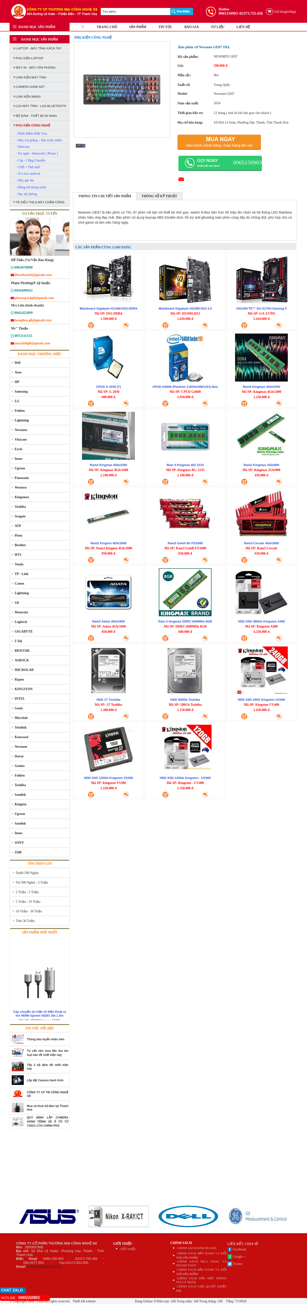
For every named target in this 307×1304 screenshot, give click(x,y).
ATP (18, 526)
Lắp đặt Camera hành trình (45, 1080)
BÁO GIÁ (191, 27)
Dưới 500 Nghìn (27, 873)
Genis (19, 708)
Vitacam (21, 439)
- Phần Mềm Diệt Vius (31, 133)
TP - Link (22, 574)
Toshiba (20, 506)
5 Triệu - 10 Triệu (28, 901)
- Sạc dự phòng (26, 194)
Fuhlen (20, 411)
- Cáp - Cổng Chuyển (30, 160)
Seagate (20, 516)
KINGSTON (24, 689)
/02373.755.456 (251, 13)
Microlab (21, 718)
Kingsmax (22, 497)
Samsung (21, 391)
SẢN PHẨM (137, 27)
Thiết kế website (84, 1301)
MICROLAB (24, 670)
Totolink (21, 727)
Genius (20, 766)
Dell (17, 363)
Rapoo (19, 679)
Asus (18, 372)
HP (17, 382)
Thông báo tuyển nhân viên (45, 1039)
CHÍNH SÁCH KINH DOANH (197, 1248)
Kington (20, 804)
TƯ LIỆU (217, 27)
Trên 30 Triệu (25, 921)
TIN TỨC (165, 27)
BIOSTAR (22, 650)
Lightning (22, 420)
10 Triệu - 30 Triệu (29, 911)
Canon (19, 583)
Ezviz (19, 449)
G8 (17, 602)
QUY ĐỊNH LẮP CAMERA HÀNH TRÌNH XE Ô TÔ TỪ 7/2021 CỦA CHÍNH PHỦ (47, 1121)
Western (21, 487)
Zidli (18, 852)
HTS (18, 554)
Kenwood (21, 737)
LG (17, 401)
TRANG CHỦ (107, 27)
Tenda (19, 564)
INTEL (20, 698)
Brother (20, 545)
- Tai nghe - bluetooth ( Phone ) (37, 153)
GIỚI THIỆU (122, 1243)
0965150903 (228, 13)
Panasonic (22, 478)
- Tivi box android (28, 173)
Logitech (21, 622)
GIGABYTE (24, 631)
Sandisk (20, 794)
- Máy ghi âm (25, 180)
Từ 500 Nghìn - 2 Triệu (32, 882)
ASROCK (22, 660)
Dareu (19, 756)
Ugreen (20, 468)
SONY (19, 842)
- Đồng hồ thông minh (31, 187)
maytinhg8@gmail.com (44, 1266)
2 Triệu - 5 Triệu (27, 892)
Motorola (21, 612)
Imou (18, 459)
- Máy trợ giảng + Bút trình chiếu (39, 140)
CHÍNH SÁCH (181, 1243)
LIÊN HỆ (243, 27)
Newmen (21, 430)
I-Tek (18, 641)
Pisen (18, 535)
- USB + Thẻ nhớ (28, 167)
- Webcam (23, 147)
